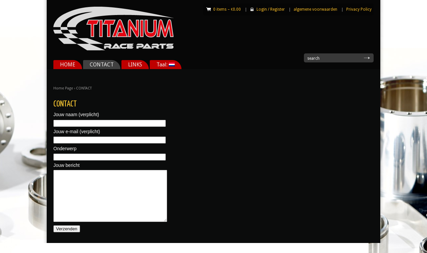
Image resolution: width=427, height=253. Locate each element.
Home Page (63, 88)
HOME (67, 64)
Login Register (271, 9)
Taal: (165, 64)
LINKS (135, 64)
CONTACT (102, 64)
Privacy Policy (359, 9)
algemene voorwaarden (315, 9)
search (313, 58)
